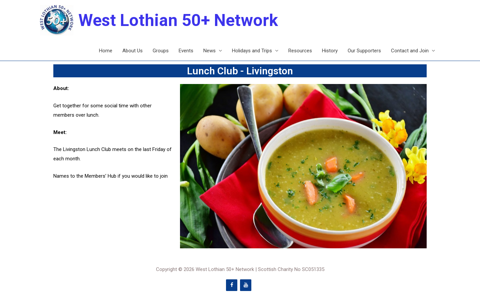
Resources (300, 51)
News (209, 51)
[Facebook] (231, 285)
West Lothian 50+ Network (178, 20)
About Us (132, 51)
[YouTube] (245, 285)
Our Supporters (364, 51)
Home (105, 51)
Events (186, 51)
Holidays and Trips (252, 51)
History (330, 51)
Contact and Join (410, 51)
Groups (161, 51)
